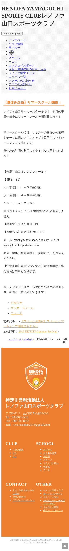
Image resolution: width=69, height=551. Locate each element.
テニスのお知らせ (20, 84)
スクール (14, 57)
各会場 (46, 456)
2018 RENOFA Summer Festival (38, 331)
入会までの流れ (50, 463)
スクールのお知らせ (22, 80)
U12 (11, 54)
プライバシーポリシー (23, 500)
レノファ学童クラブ (22, 73)
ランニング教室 (50, 507)
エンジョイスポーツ (22, 65)
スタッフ (47, 460)
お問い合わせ (17, 88)
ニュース (16, 313)
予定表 (46, 466)
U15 (11, 51)
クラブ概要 (18, 449)
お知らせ (16, 302)
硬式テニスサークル (53, 510)
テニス (13, 61)
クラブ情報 (16, 43)
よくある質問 (49, 453)
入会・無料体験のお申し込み (27, 69)
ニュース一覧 (17, 76)
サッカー (14, 47)
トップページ (17, 40)
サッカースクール (22, 307)
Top (65, 546)
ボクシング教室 (50, 497)
